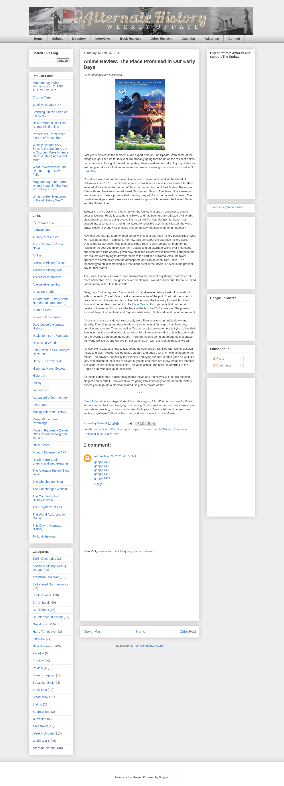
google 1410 (102, 474)
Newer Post (93, 631)
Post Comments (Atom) (149, 645)
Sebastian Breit (43, 682)
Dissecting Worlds (45, 343)
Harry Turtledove (44, 631)
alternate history (44, 748)
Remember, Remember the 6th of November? (49, 136)
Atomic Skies (42, 310)
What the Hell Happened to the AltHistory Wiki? (50, 198)
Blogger (164, 777)
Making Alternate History (49, 412)
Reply (98, 484)
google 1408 (102, 466)
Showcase (40, 689)
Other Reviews (161, 38)
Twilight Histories (44, 536)
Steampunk (40, 697)
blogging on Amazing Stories (133, 405)
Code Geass (140, 304)
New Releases (43, 646)
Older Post (187, 631)
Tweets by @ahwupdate (226, 207)
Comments (222, 365)
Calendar (188, 38)
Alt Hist (37, 255)
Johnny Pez (41, 390)
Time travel (40, 726)
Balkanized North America (50, 584)
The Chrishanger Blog (48, 481)
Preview (38, 660)
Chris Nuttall (41, 602)
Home (38, 38)
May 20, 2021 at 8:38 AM (120, 456)
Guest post (123, 429)
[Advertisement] (139, 590)
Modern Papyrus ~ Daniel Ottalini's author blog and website (50, 434)
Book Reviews (130, 38)
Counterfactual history (48, 617)
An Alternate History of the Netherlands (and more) (51, 301)
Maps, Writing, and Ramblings (45, 421)
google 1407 (102, 462)
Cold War (109, 429)
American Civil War (46, 577)
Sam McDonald (93, 401)
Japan (136, 429)
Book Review (42, 595)
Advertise (212, 38)
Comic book (41, 610)
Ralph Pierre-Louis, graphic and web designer (50, 461)
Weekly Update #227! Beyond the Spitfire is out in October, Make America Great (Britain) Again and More (50, 152)
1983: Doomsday (44, 558)
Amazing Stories (44, 292)
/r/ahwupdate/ (42, 230)
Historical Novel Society (49, 368)
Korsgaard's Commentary (50, 397)
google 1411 (102, 478)
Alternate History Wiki (47, 270)
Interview (39, 639)
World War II (41, 741)
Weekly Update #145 (47, 104)
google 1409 (102, 470)
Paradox (38, 653)
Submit (57, 38)
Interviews (102, 38)
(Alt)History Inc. (43, 222)
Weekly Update (43, 733)
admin (98, 456)
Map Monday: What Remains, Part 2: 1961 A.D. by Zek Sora (48, 86)
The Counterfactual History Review (46, 498)
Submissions (41, 711)
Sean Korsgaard (44, 675)
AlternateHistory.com (47, 277)
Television (39, 719)
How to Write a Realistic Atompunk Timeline (49, 124)
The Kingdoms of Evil (47, 507)
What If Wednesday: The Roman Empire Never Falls (50, 170)
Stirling (37, 704)
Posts (218, 358)
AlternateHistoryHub (46, 284)
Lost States (40, 405)
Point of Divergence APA (49, 452)
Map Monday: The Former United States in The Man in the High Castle (51, 185)
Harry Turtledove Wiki (47, 361)
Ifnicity (37, 383)
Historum (39, 375)
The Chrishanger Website (50, 489)
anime (98, 429)
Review (146, 429)
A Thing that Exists (45, 237)
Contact (234, 38)
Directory (79, 38)
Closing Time (42, 97)
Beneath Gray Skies (46, 317)
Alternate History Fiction (49, 262)
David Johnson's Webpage (51, 335)
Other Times (41, 445)
